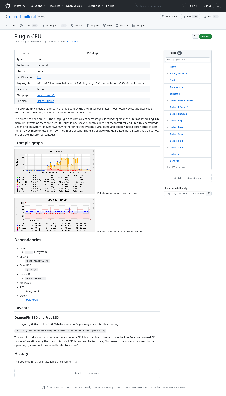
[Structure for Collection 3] (167, 140)
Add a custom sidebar (187, 178)
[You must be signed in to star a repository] (211, 16)
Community (107, 387)
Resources (56, 6)
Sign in (193, 5)
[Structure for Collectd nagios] (167, 113)
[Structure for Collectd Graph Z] (167, 107)
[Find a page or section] (187, 59)
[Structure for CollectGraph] (167, 133)
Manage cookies (139, 387)
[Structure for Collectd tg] (167, 120)
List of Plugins (45, 101)
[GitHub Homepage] (43, 387)
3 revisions (72, 41)
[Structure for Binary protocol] (167, 73)
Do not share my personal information (167, 387)
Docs (118, 387)
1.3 (39, 77)
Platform (21, 6)
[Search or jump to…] (160, 5)
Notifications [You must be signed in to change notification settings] (170, 16)
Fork (190, 16)
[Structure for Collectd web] (167, 127)
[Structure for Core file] (167, 160)
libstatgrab (31, 299)
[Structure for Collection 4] (167, 147)
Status (97, 387)
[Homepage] (7, 6)
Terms (70, 387)
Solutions (38, 6)
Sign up (208, 5)
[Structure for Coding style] (167, 86)
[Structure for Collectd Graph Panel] (167, 100)
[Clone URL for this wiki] (185, 193)
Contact (126, 387)
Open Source (75, 6)
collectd (15, 16)
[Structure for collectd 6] (167, 93)
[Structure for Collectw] (167, 154)
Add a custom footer (87, 373)
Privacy (78, 387)
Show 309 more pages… (177, 167)
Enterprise (95, 6)
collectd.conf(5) (46, 95)
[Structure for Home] (167, 66)
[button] (209, 193)
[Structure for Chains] (167, 80)
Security (88, 387)
